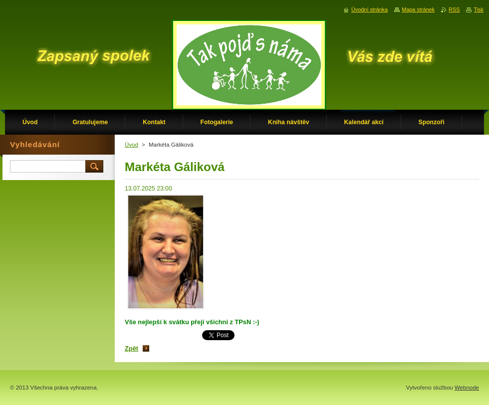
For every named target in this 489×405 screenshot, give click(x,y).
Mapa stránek (418, 9)
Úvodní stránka (369, 9)
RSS (454, 9)
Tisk (479, 9)
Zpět (131, 348)
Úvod (131, 145)
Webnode (467, 388)
